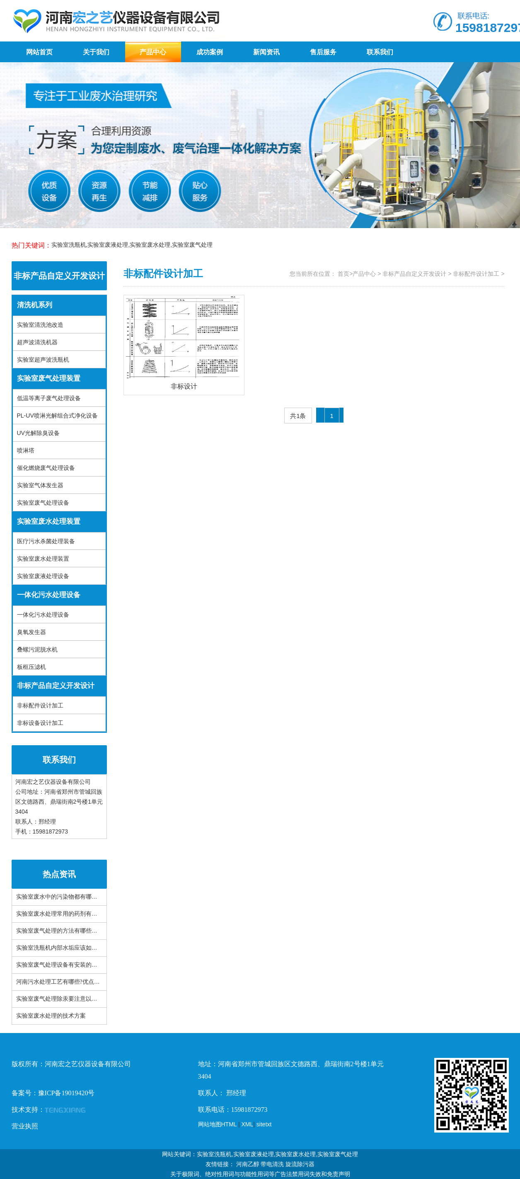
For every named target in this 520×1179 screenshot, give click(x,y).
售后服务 (323, 52)
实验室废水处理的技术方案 (51, 1016)
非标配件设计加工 (40, 705)
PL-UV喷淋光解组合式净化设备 (57, 415)
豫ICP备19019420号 (66, 1092)
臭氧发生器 (31, 632)
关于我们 (96, 52)
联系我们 (380, 52)
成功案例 (209, 52)
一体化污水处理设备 (48, 595)
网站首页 (39, 52)
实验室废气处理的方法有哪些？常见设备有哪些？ (80, 931)
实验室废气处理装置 (48, 378)
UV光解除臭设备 (38, 433)
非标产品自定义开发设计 (59, 275)
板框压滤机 (31, 667)
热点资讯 (59, 874)
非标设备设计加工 (40, 723)
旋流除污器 (299, 1164)
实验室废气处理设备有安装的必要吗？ (65, 965)
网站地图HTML (217, 1124)
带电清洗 (272, 1164)
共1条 (298, 415)
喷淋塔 (25, 450)
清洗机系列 (34, 305)
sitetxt (264, 1124)
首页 (343, 273)
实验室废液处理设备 (43, 576)
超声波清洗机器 (37, 342)
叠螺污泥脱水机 (37, 649)
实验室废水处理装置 (48, 521)
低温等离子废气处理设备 (49, 398)
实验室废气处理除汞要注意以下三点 (62, 999)
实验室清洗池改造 (40, 324)
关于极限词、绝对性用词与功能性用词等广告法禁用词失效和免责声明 (260, 1174)
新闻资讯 (266, 52)
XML (248, 1124)
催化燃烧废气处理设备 (46, 467)
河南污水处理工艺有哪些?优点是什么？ (66, 982)
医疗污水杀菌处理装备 (46, 541)
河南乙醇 (247, 1164)
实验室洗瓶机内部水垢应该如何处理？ (65, 948)
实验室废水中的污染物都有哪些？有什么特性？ (77, 897)
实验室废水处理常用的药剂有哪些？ (62, 914)
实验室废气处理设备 (43, 502)
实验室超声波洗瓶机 (43, 359)
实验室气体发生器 (40, 485)
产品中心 (153, 52)
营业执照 (25, 1126)
